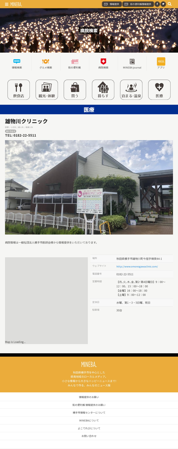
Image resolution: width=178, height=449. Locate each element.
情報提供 (111, 4)
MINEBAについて (89, 421)
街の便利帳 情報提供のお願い (89, 405)
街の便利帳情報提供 (137, 4)
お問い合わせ (89, 436)
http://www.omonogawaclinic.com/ (138, 267)
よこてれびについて (89, 429)
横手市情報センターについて (89, 413)
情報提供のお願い (89, 398)
